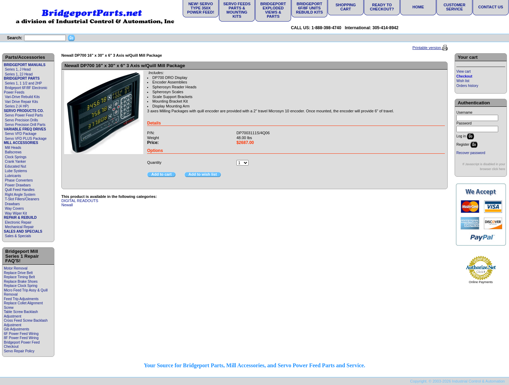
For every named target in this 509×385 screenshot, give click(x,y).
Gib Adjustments (16, 329)
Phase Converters (19, 180)
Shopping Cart (345, 7)
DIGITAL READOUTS (79, 201)
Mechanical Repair (19, 227)
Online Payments (481, 282)
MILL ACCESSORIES (21, 143)
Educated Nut (15, 166)
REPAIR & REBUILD (20, 217)
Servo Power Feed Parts (24, 115)
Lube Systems (16, 171)
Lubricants (13, 176)
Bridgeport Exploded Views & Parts (273, 10)
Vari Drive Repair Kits (21, 102)
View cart (463, 71)
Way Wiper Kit (16, 213)
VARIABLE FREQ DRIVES (25, 129)
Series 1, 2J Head (19, 74)
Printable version (427, 48)
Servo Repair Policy (19, 351)
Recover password (470, 153)
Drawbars (12, 204)
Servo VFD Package (21, 134)
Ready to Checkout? (382, 7)
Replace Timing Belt (19, 277)
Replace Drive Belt (18, 273)
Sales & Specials (18, 236)
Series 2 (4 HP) (17, 106)
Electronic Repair (18, 222)
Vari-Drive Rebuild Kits (22, 97)
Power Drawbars (18, 185)
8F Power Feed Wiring (21, 338)
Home (418, 7)
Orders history (467, 86)
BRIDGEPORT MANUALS (24, 65)
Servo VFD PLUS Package (26, 139)
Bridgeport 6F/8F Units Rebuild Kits (309, 8)
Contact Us (490, 7)
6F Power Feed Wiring (21, 334)
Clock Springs (15, 157)
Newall (67, 205)
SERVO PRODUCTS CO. (24, 111)
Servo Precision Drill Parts (25, 125)
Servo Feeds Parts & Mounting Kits (236, 10)
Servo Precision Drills (21, 120)
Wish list (462, 81)
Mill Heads (13, 148)
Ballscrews (13, 152)
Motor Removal (16, 268)
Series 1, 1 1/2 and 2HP (23, 83)
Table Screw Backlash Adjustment (21, 314)
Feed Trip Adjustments (21, 299)
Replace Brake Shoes (21, 281)
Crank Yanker (15, 161)
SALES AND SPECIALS (23, 231)
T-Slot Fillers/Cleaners (22, 199)
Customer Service (454, 7)
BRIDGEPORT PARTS (22, 78)
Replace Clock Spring (20, 286)
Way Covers (14, 208)
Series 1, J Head (18, 69)
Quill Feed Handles (20, 190)
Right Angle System (20, 194)
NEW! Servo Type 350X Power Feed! (200, 8)
